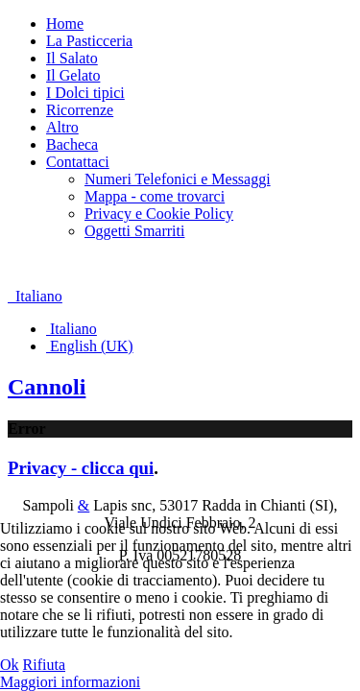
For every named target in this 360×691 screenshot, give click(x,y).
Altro (62, 127)
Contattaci (77, 162)
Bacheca (72, 144)
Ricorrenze (79, 110)
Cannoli (46, 386)
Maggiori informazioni (70, 682)
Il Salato (72, 58)
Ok (9, 664)
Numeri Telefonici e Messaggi (177, 179)
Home (65, 23)
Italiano (35, 296)
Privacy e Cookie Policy (158, 213)
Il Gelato (73, 75)
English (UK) (89, 346)
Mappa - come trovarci (154, 196)
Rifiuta (44, 664)
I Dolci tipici (85, 92)
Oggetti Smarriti (134, 231)
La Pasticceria (89, 41)
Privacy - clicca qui (81, 468)
